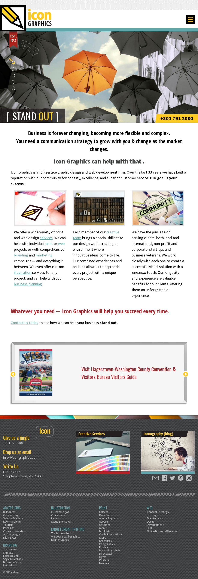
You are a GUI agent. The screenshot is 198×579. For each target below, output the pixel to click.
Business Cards (12, 562)
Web (149, 507)
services (46, 237)
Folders (103, 512)
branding (21, 255)
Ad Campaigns (12, 534)
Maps (102, 537)
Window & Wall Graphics (65, 536)
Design (151, 521)
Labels (55, 518)
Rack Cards (106, 515)
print (49, 243)
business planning (28, 283)
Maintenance (155, 518)
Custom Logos (60, 512)
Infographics (107, 544)
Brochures (105, 540)
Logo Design (11, 555)
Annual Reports (108, 518)
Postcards (105, 547)
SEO (149, 528)
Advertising (12, 507)
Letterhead (10, 565)
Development (155, 524)
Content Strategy (158, 512)
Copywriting (11, 515)
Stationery (10, 549)
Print (103, 507)
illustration (22, 272)
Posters (104, 560)
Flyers (102, 556)
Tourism (8, 524)
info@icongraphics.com (21, 457)
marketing (44, 255)
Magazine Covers (62, 521)
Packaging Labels (109, 550)
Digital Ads (9, 537)
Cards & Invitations (110, 534)
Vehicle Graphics (13, 518)
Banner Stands (60, 539)
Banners (104, 563)
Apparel (104, 521)
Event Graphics (12, 521)
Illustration (60, 507)
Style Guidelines (13, 559)
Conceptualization (14, 531)
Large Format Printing (68, 529)
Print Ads (8, 528)
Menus (103, 528)
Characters (58, 515)
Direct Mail (106, 553)
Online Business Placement (163, 531)
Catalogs (104, 524)
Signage (8, 552)
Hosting (152, 515)
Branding (10, 545)
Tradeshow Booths (63, 533)
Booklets (104, 531)
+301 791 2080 (176, 118)
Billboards (9, 512)
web (61, 243)
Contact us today (24, 322)
